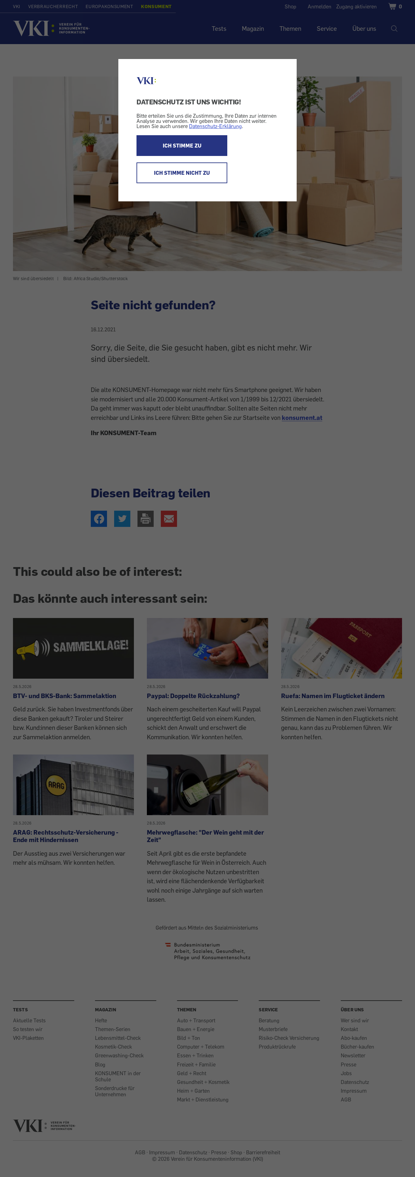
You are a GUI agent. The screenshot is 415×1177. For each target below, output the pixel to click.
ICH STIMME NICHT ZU (182, 173)
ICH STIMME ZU (182, 145)
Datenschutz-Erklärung (215, 126)
